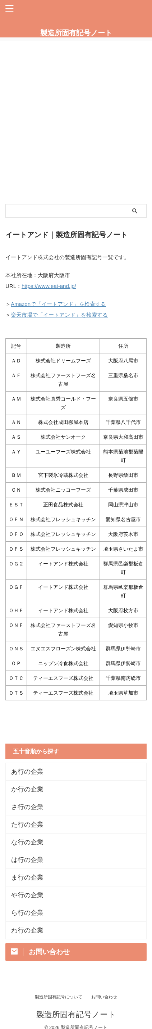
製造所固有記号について (58, 996)
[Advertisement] (76, 117)
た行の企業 (27, 824)
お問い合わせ (104, 996)
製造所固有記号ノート (76, 33)
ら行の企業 (27, 912)
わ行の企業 (27, 930)
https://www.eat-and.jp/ (49, 286)
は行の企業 (27, 859)
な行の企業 (27, 842)
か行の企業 (27, 789)
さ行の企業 (27, 807)
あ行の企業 (27, 771)
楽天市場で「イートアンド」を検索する (59, 315)
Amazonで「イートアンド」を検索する (58, 304)
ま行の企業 (27, 877)
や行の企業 (27, 895)
